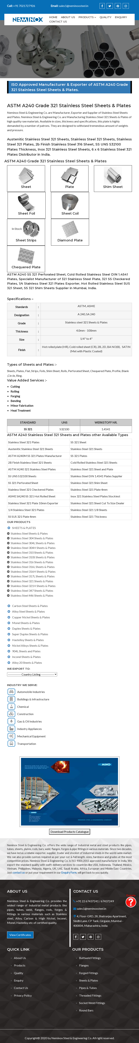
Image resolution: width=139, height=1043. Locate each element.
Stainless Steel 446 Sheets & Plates (32, 595)
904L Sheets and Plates (26, 651)
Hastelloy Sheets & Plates (28, 640)
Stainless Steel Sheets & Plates (29, 533)
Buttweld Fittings (90, 958)
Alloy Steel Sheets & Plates (28, 611)
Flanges (84, 965)
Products (86, 17)
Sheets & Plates (88, 980)
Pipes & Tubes (88, 987)
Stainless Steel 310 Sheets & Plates (32, 552)
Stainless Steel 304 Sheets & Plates (32, 538)
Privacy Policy (23, 995)
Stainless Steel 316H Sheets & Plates (33, 571)
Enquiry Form (69, 872)
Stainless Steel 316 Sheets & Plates (32, 562)
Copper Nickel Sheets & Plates (31, 617)
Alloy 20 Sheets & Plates (27, 662)
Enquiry (121, 17)
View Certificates (20, 935)
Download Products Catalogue (69, 831)
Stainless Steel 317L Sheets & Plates (33, 576)
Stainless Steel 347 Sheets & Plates (32, 590)
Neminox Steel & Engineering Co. (71, 1038)
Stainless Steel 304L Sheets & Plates (33, 543)
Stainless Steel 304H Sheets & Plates (33, 547)
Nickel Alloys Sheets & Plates (30, 645)
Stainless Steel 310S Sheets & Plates (33, 557)
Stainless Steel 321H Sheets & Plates (33, 586)
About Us (20, 958)
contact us (18, 872)
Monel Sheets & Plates (26, 623)
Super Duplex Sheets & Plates (30, 634)
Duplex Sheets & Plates (26, 628)
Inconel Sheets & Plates (26, 656)
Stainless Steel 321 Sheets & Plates (32, 581)
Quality (105, 17)
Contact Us (58, 21)
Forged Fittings (88, 973)
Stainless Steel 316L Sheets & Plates (33, 566)
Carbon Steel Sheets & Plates (30, 605)
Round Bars (86, 1010)
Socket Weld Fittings (92, 1003)
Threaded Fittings (90, 995)
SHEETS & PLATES (24, 527)
